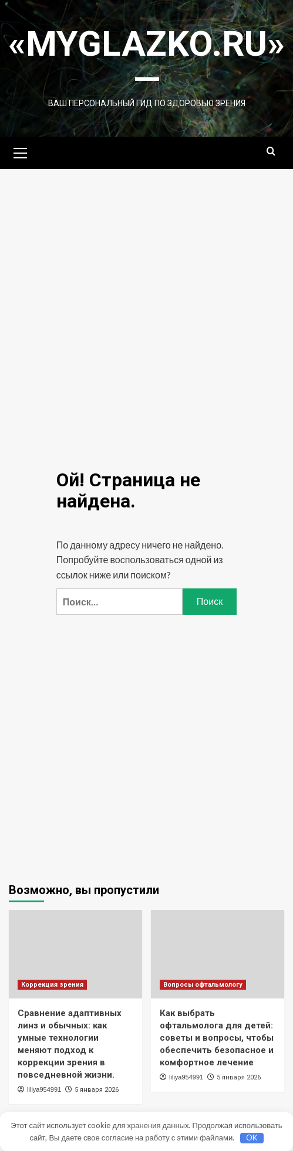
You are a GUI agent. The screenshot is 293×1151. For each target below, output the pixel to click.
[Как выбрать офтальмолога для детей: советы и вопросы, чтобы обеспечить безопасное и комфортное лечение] (217, 954)
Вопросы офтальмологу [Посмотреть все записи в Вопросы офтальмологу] (203, 984)
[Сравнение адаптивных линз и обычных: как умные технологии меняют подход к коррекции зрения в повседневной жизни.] (75, 954)
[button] (20, 151)
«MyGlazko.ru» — (146, 61)
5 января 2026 (97, 1090)
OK (251, 1137)
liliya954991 (44, 1089)
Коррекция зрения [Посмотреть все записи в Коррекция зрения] (52, 984)
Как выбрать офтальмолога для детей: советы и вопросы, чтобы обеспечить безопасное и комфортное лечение (217, 1038)
